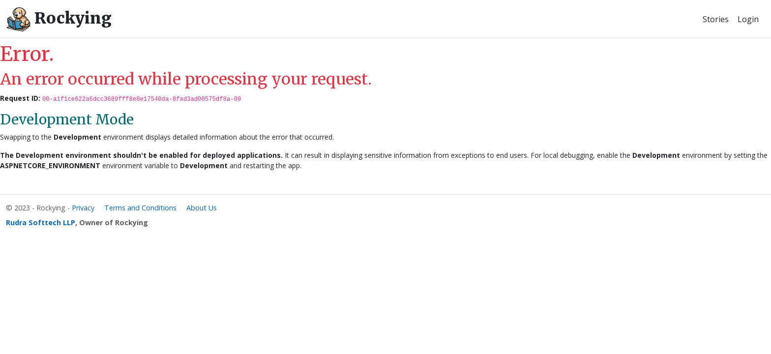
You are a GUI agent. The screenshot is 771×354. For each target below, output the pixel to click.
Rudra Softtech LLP (40, 222)
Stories (716, 19)
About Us (201, 207)
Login (748, 19)
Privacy (83, 207)
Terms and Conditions (140, 207)
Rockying (59, 19)
